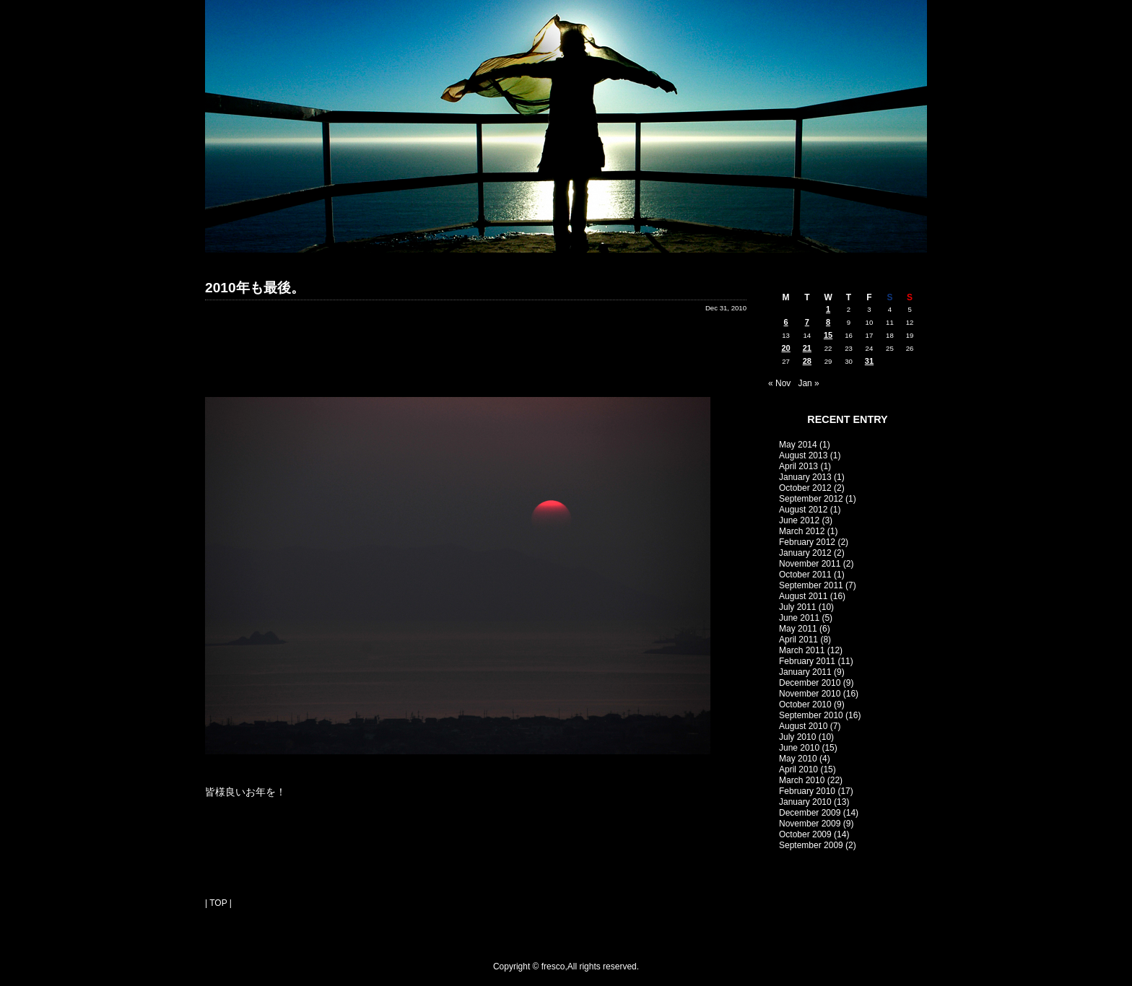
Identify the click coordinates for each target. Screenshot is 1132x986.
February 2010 (807, 791)
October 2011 (805, 575)
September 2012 (811, 499)
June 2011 (799, 618)
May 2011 (798, 629)
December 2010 (809, 683)
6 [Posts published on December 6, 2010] (786, 322)
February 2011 (807, 661)
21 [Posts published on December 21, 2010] (807, 348)
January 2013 (805, 477)
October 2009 (805, 834)
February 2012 (807, 542)
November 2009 (809, 824)
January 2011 (805, 672)
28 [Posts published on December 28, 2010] (807, 361)
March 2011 (801, 650)
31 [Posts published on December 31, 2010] (869, 361)
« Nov (779, 383)
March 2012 (801, 531)
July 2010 (797, 737)
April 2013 (798, 466)
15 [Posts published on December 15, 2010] (828, 335)
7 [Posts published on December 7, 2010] (807, 322)
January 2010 (805, 802)
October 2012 (805, 488)
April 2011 (798, 639)
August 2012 (803, 510)
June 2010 (799, 748)
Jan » (808, 383)
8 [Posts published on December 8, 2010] (828, 322)
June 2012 (799, 520)
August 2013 (803, 455)
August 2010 (803, 726)
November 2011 (809, 564)
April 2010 (798, 769)
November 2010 (809, 694)
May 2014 (798, 445)
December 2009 (809, 813)
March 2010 (801, 780)
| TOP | (218, 903)
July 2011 (797, 607)
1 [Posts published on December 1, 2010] (828, 309)
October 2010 (805, 704)
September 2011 (811, 585)
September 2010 (811, 715)
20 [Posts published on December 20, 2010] (785, 348)
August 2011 (803, 596)
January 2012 (805, 553)
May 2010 (798, 759)
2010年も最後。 (255, 287)
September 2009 (811, 845)
